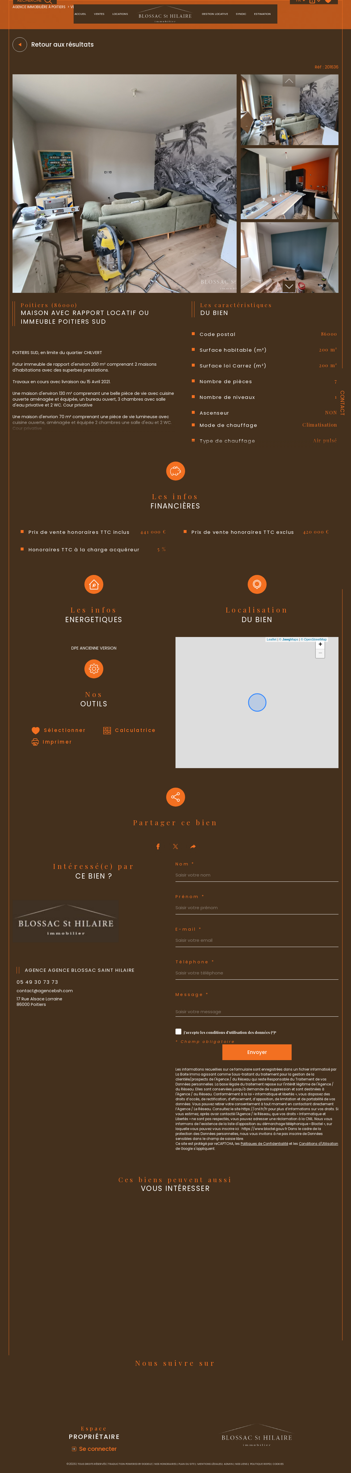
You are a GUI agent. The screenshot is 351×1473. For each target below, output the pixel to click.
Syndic (241, 14)
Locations (120, 14)
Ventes (99, 14)
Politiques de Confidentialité (273, 1112)
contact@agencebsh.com (46, 944)
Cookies (278, 1434)
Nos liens (241, 1434)
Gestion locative (215, 14)
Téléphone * (196, 917)
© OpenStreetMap (313, 655)
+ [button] (320, 660)
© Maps (287, 655)
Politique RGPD (260, 1434)
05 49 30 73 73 (39, 934)
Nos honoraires (165, 1434)
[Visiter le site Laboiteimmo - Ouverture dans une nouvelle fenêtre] (175, 1455)
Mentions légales (209, 1434)
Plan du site (186, 1434)
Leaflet (271, 655)
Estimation (262, 14)
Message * (193, 951)
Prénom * (191, 850)
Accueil (80, 14)
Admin (228, 1434)
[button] (289, 288)
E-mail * (189, 883)
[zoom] (124, 293)
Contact (342, 403)
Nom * (186, 816)
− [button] (320, 669)
